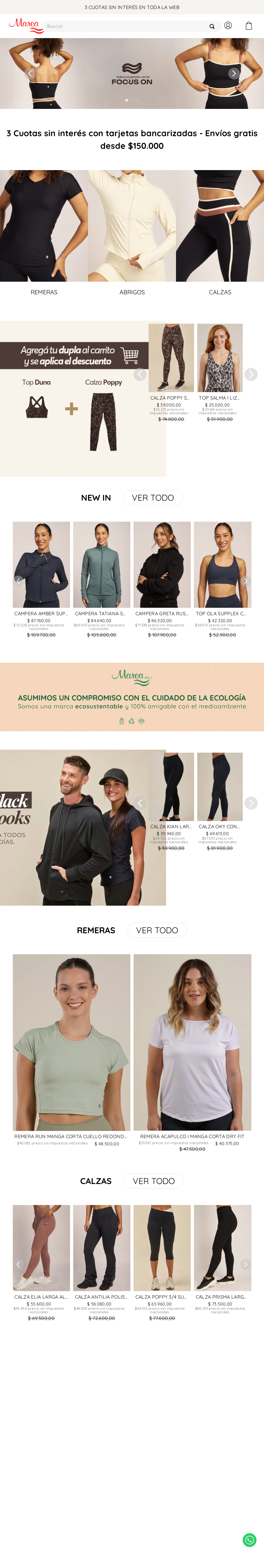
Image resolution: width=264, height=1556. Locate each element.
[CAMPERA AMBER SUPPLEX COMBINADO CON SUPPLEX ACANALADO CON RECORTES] (41, 581)
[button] (126, 100)
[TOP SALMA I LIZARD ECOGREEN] (220, 374)
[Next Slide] (234, 73)
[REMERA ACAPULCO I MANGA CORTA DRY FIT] (192, 1054)
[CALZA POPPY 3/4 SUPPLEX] (162, 1264)
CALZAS (220, 292)
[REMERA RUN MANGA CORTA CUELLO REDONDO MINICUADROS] (72, 1054)
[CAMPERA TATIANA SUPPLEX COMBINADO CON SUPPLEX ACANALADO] (102, 581)
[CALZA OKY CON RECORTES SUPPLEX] (220, 803)
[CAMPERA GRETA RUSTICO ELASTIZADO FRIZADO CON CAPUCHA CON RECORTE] (162, 581)
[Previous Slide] (30, 73)
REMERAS (44, 292)
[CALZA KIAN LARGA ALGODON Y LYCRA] (171, 803)
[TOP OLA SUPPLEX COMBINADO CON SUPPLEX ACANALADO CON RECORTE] (222, 581)
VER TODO (153, 497)
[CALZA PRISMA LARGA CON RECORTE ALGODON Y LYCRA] (222, 1264)
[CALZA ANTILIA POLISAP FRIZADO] (102, 1264)
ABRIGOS (132, 292)
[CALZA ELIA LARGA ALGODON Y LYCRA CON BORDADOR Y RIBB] (41, 1264)
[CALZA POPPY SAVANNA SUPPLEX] (171, 374)
